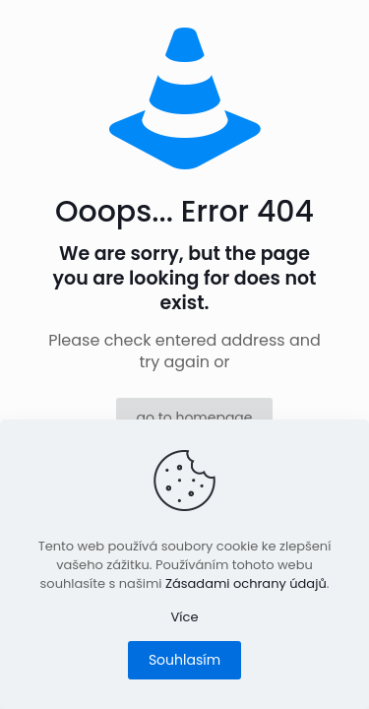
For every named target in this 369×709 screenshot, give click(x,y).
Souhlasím (184, 660)
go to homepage (194, 417)
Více (185, 617)
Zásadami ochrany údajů (246, 583)
